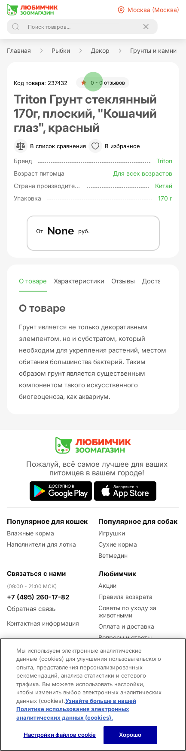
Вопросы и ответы (125, 637)
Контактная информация (43, 623)
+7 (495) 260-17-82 (38, 597)
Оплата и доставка (126, 626)
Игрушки (111, 533)
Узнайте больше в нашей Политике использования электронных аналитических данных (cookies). (76, 709)
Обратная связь (31, 609)
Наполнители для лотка (41, 544)
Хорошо (130, 734)
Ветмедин (113, 555)
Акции (107, 585)
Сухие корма (117, 544)
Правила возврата (125, 596)
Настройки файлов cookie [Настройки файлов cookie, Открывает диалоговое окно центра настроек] (60, 734)
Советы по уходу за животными (127, 611)
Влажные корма (30, 533)
